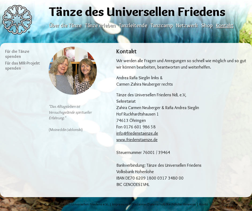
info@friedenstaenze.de (137, 133)
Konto (203, 204)
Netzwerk (187, 25)
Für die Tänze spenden (17, 54)
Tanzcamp (162, 25)
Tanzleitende (133, 25)
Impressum (120, 204)
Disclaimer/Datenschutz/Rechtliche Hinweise (164, 204)
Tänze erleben (100, 25)
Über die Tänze (65, 25)
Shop (207, 25)
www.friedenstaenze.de (137, 139)
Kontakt (225, 25)
